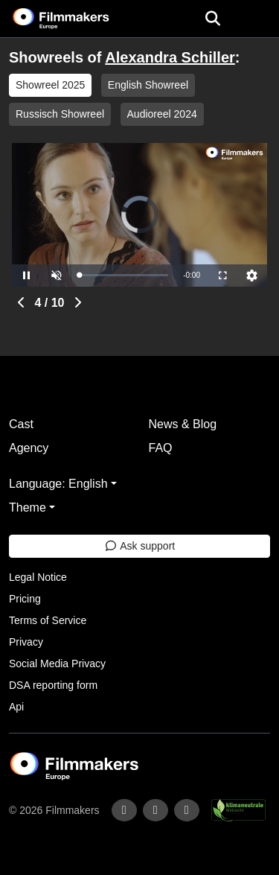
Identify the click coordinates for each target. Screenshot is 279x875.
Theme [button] (27, 507)
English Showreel (148, 85)
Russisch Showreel (60, 114)
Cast (21, 424)
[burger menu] (256, 19)
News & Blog (183, 424)
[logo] (79, 18)
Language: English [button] (58, 483)
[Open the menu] (212, 18)
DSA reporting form (53, 685)
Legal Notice (38, 577)
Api (16, 707)
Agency (28, 448)
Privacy (26, 642)
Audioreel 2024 (162, 114)
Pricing (25, 599)
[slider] (123, 275)
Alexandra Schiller (170, 57)
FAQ (161, 448)
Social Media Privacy (57, 663)
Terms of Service (47, 620)
